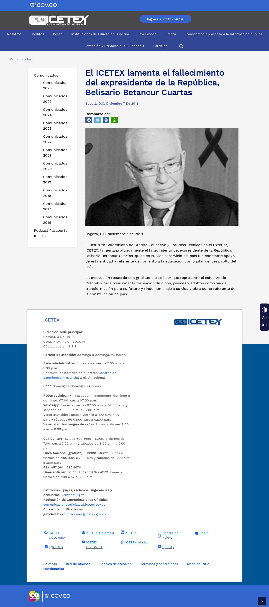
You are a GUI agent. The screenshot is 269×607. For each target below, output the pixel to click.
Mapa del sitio (198, 564)
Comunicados (46, 75)
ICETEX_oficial (134, 542)
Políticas (50, 564)
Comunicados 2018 (55, 193)
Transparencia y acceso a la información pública (223, 34)
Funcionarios (53, 569)
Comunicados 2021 (55, 152)
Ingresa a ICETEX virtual (165, 19)
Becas (57, 34)
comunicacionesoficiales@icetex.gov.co (74, 504)
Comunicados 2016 (55, 220)
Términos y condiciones (159, 564)
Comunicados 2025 (55, 99)
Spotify (165, 547)
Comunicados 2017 (55, 206)
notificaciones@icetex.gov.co (83, 514)
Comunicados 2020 (55, 166)
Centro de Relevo (167, 535)
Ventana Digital (73, 495)
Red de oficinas (78, 564)
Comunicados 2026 (55, 85)
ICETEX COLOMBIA (54, 534)
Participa (160, 46)
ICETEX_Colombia (97, 532)
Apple (201, 532)
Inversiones (147, 34)
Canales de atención (115, 564)
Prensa (170, 34)
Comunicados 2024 (55, 112)
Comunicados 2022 (55, 139)
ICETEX (128, 532)
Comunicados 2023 (55, 126)
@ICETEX (53, 547)
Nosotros (14, 34)
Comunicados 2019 (55, 179)
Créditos (37, 34)
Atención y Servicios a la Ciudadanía (115, 46)
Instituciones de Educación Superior (100, 34)
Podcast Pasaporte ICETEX (50, 233)
